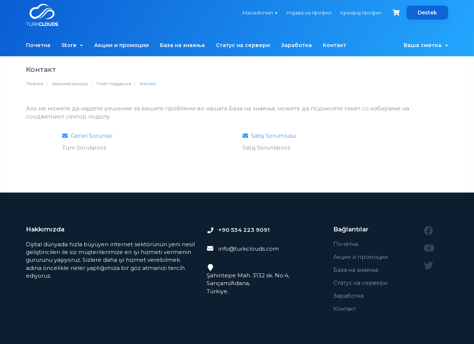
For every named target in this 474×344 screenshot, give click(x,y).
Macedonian (260, 13)
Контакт (334, 45)
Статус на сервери (243, 45)
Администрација (70, 83)
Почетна (38, 45)
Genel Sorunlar (87, 135)
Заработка (296, 45)
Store (72, 45)
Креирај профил (360, 13)
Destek (427, 12)
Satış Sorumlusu (269, 135)
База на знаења (182, 45)
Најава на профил (309, 13)
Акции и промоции (121, 45)
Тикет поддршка (113, 83)
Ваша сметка (426, 45)
